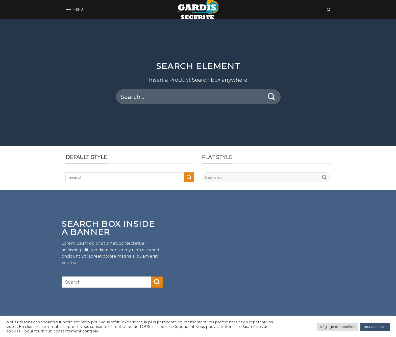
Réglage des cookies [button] (337, 327)
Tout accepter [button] (375, 327)
